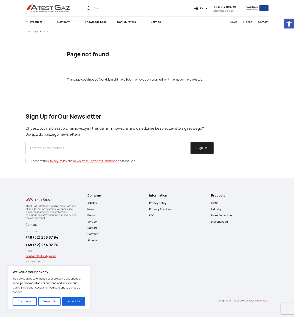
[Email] (106, 148)
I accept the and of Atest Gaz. (84, 161)
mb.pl (236, 300)
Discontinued (219, 221)
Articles (92, 203)
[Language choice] (201, 8)
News (233, 22)
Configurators (126, 22)
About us (92, 240)
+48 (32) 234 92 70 (42, 244)
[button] (289, 23)
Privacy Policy (57, 161)
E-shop (247, 22)
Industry (216, 209)
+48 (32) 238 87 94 (224, 7)
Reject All (49, 301)
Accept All (73, 301)
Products (36, 22)
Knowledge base (95, 22)
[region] (49, 288)
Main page (32, 31)
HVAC (214, 203)
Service (156, 22)
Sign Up (202, 148)
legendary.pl (261, 300)
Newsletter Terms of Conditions (95, 161)
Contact (263, 22)
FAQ (151, 215)
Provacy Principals (160, 209)
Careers (92, 228)
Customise (25, 301)
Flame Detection (221, 215)
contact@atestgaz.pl (41, 256)
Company (63, 22)
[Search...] (131, 8)
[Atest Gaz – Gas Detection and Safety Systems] (48, 8)
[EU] (254, 8)
